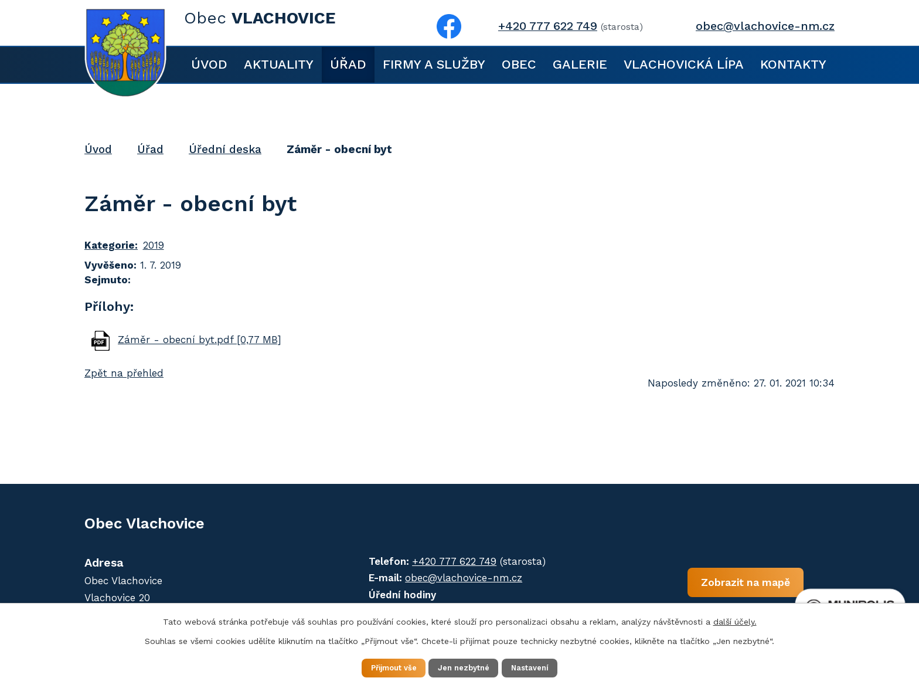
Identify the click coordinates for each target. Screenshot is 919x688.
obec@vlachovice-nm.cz (765, 26)
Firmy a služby (434, 64)
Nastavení (541, 667)
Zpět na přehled (124, 373)
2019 (153, 245)
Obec (519, 64)
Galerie (580, 64)
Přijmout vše (383, 667)
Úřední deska (225, 149)
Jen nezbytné (465, 667)
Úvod (209, 64)
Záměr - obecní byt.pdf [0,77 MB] (199, 339)
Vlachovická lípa (684, 64)
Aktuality (279, 64)
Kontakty (793, 64)
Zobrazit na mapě (692, 587)
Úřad (348, 64)
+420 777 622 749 (547, 26)
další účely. (735, 620)
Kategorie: (111, 245)
